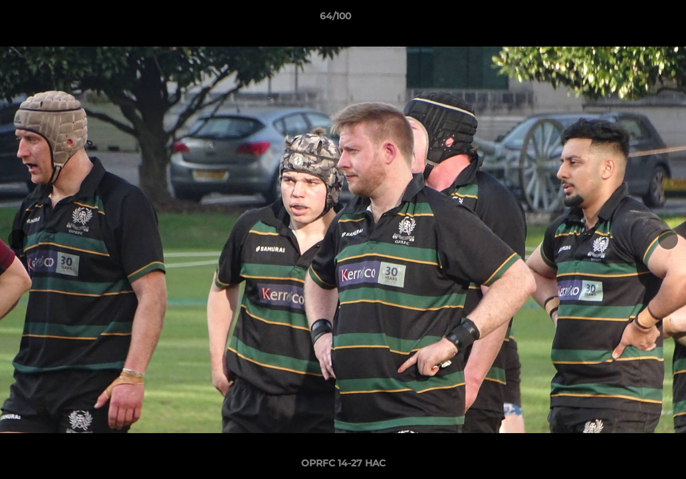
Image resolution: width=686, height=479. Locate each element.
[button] (630, 19)
